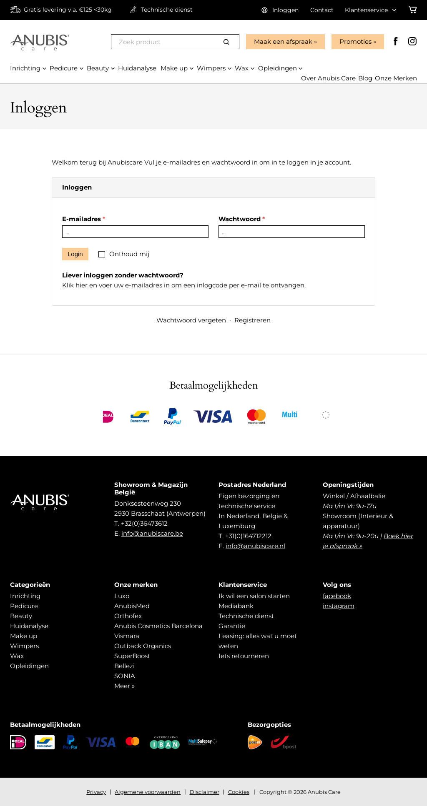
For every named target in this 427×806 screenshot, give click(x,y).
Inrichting (25, 596)
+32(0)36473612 (144, 523)
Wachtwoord (240, 219)
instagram (338, 606)
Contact (322, 10)
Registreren (252, 320)
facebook (337, 596)
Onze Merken (396, 78)
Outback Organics (142, 646)
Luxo (121, 596)
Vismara (126, 636)
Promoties (355, 41)
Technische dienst (246, 616)
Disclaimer (204, 792)
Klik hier (75, 285)
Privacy (96, 792)
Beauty (21, 616)
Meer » (124, 686)
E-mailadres (81, 219)
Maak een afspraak (283, 41)
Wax (17, 656)
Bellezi (124, 666)
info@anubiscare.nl (255, 546)
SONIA (124, 676)
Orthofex (128, 616)
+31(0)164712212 (248, 536)
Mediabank (236, 606)
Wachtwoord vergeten (191, 320)
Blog (365, 78)
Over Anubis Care (328, 78)
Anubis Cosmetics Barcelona (158, 626)
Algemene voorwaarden (148, 792)
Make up (23, 636)
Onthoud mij (129, 254)
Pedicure (24, 606)
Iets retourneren (244, 656)
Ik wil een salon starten (254, 596)
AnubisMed (132, 606)
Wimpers (24, 646)
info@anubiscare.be (152, 533)
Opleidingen (29, 666)
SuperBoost (132, 656)
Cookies (238, 792)
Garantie (232, 626)
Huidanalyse (29, 626)
